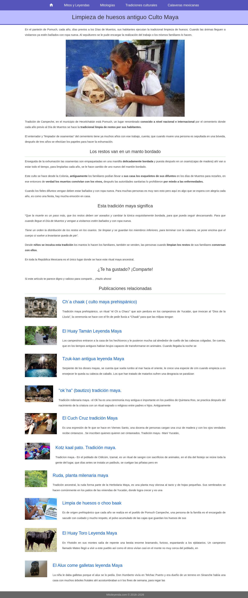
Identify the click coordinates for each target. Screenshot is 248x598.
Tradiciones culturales (141, 5)
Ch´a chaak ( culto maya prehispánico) (99, 301)
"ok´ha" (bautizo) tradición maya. (90, 390)
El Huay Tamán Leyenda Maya (91, 331)
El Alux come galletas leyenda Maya (87, 565)
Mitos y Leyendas (77, 5)
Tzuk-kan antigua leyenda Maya (93, 358)
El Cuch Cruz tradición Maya (89, 418)
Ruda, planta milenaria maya (80, 475)
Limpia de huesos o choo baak (91, 503)
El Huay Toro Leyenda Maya (89, 533)
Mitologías (107, 5)
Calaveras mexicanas (183, 5)
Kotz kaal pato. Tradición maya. (85, 447)
